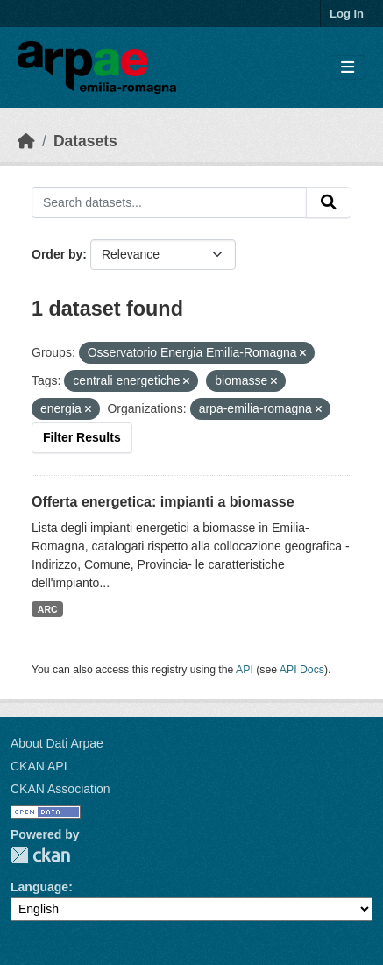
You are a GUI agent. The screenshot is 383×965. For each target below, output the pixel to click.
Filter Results (82, 437)
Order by (57, 254)
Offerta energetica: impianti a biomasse (163, 501)
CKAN (40, 855)
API (244, 669)
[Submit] (328, 202)
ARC (48, 609)
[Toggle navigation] (347, 68)
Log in (347, 13)
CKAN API (39, 766)
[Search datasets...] (169, 202)
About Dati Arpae (57, 743)
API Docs (302, 669)
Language (39, 887)
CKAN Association (60, 789)
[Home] (26, 141)
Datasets (85, 141)
